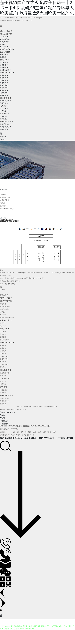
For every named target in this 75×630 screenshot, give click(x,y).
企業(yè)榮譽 (4, 200)
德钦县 (7, 626)
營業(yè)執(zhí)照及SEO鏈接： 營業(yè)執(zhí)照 (17, 435)
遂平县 (32, 629)
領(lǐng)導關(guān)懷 (7, 209)
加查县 (27, 629)
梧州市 (2, 626)
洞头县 (43, 626)
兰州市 (70, 626)
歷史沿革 (3, 206)
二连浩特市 (31, 626)
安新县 (6, 629)
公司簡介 (3, 194)
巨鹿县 (38, 626)
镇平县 (54, 626)
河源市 (19, 626)
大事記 (2, 203)
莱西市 (64, 626)
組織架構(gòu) (5, 197)
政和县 (59, 626)
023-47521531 (27, 20)
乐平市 (49, 626)
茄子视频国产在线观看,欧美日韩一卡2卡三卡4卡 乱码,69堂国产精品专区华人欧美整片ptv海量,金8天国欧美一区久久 (37, 7)
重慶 (24, 409)
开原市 (16, 629)
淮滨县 (25, 626)
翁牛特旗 (14, 626)
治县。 (11, 629)
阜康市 (22, 629)
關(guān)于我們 (15, 181)
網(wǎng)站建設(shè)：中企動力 (11, 409)
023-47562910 (10, 284)
